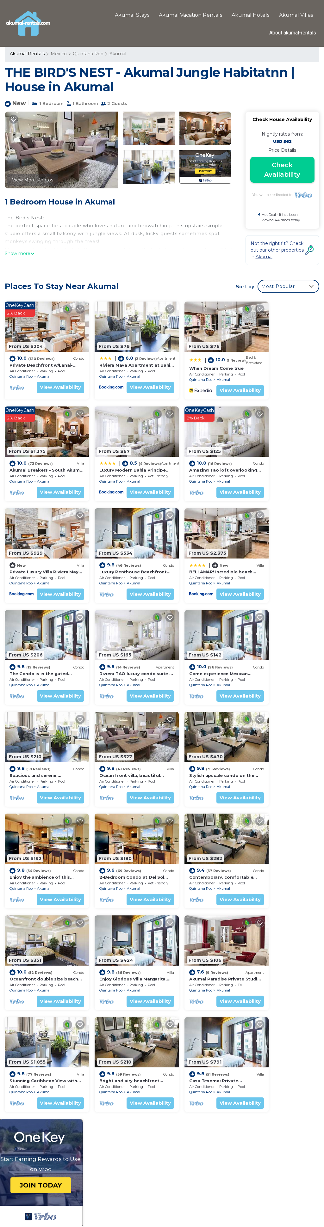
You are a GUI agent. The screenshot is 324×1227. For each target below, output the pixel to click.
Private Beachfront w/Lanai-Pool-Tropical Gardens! (226, 1073)
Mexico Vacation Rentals (41, 1101)
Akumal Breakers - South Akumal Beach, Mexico (224, 1103)
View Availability (50, 381)
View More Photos (32, 180)
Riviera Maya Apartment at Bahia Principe (217, 1083)
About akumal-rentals (292, 33)
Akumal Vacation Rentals (190, 15)
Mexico (58, 54)
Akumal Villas (296, 15)
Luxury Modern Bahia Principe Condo (212, 1113)
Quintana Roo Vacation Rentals (39, 1087)
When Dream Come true (197, 362)
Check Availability (282, 169)
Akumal (117, 54)
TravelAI (180, 1201)
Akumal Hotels (251, 15)
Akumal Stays (132, 15)
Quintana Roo (87, 54)
